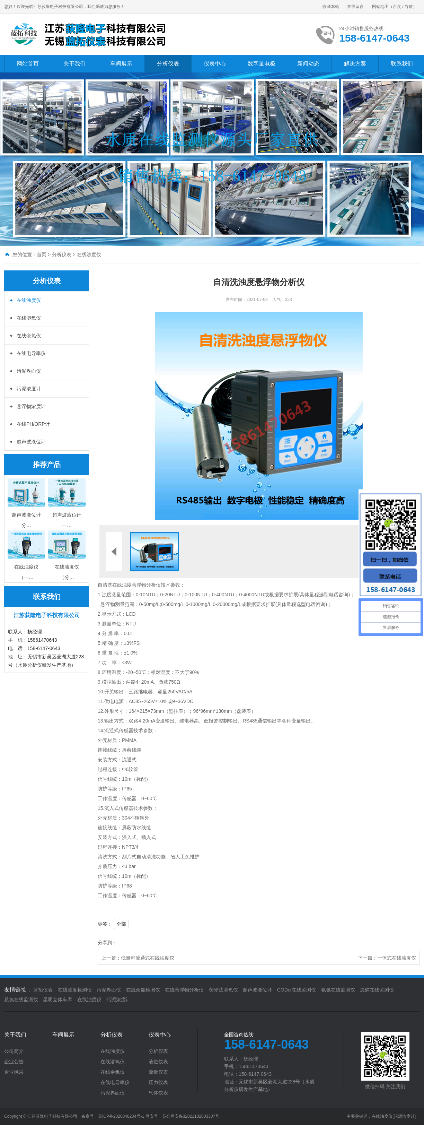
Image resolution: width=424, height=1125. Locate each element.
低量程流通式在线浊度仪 (147, 958)
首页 (41, 254)
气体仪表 (158, 1092)
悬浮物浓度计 (31, 406)
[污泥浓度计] (404, 1116)
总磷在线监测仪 (377, 990)
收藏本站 (331, 6)
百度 (397, 6)
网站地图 (380, 6)
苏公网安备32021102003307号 (190, 1116)
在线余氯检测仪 (143, 990)
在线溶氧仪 (29, 318)
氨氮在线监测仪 (338, 990)
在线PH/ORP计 (33, 424)
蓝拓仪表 (43, 990)
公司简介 (14, 1051)
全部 (121, 924)
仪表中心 (215, 64)
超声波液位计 (31, 441)
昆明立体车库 (57, 999)
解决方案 (355, 64)
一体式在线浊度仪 (396, 958)
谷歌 (409, 6)
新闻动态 (308, 64)
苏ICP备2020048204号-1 (121, 1116)
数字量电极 (261, 64)
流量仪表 (158, 1072)
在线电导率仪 (31, 353)
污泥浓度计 (29, 388)
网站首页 (28, 64)
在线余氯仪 (29, 335)
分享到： (107, 942)
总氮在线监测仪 (21, 999)
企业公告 (14, 1061)
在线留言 (355, 6)
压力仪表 (158, 1082)
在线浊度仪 (89, 254)
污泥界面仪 (29, 371)
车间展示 (121, 64)
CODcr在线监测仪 (296, 990)
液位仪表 (158, 1061)
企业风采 (14, 1072)
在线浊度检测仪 (75, 990)
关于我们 (74, 64)
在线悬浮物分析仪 (184, 990)
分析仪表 (168, 64)
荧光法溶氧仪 (223, 990)
